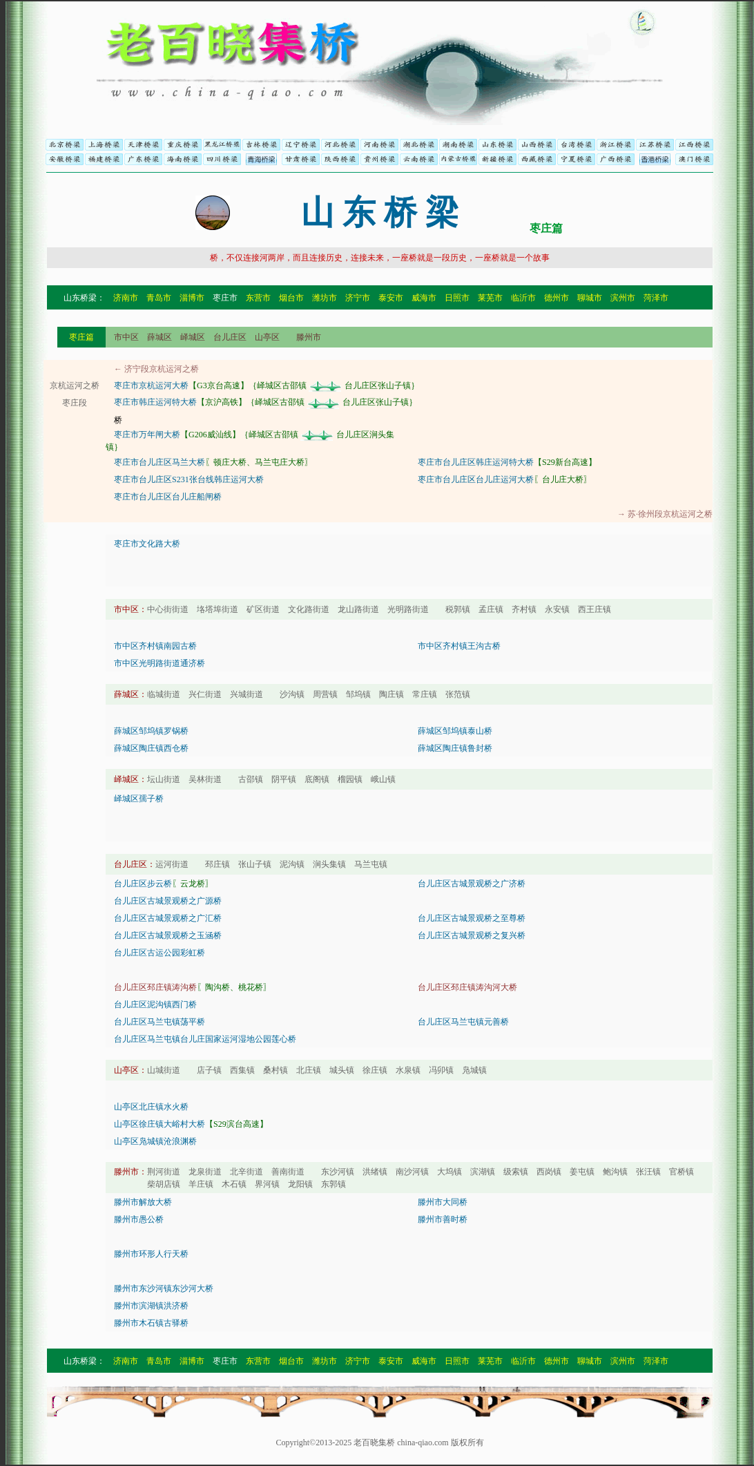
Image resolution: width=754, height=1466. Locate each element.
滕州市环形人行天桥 (151, 1254)
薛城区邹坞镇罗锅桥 (151, 731)
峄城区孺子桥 (139, 798)
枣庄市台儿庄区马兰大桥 (159, 462)
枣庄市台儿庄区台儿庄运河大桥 (476, 479)
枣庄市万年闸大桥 (147, 434)
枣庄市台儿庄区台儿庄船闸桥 (168, 497)
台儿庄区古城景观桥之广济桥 (471, 883)
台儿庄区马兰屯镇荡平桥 (159, 1022)
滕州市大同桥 (442, 1202)
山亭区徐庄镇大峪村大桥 (159, 1124)
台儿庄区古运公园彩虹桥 (159, 953)
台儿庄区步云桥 (143, 883)
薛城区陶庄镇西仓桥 (151, 748)
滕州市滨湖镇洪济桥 (151, 1306)
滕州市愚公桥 (139, 1219)
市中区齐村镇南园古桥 (155, 646)
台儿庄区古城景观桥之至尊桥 (471, 918)
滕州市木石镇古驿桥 (151, 1323)
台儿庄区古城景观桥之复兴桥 (471, 935)
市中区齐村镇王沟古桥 (459, 646)
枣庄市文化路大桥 (147, 544)
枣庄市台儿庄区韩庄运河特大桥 (476, 462)
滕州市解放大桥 (143, 1202)
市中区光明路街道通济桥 (159, 663)
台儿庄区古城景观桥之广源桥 (168, 901)
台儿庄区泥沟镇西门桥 (155, 1004)
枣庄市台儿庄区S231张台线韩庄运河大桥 (189, 479)
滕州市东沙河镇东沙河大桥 (163, 1288)
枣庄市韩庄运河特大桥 (155, 402)
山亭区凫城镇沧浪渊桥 (155, 1141)
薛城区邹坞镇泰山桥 (455, 731)
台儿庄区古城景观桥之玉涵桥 (168, 935)
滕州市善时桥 (442, 1219)
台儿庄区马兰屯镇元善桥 (463, 1022)
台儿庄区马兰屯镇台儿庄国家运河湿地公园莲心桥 (205, 1039)
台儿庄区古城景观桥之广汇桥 (168, 918)
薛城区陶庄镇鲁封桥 (455, 748)
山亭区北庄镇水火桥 (151, 1107)
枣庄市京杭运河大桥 (151, 385)
